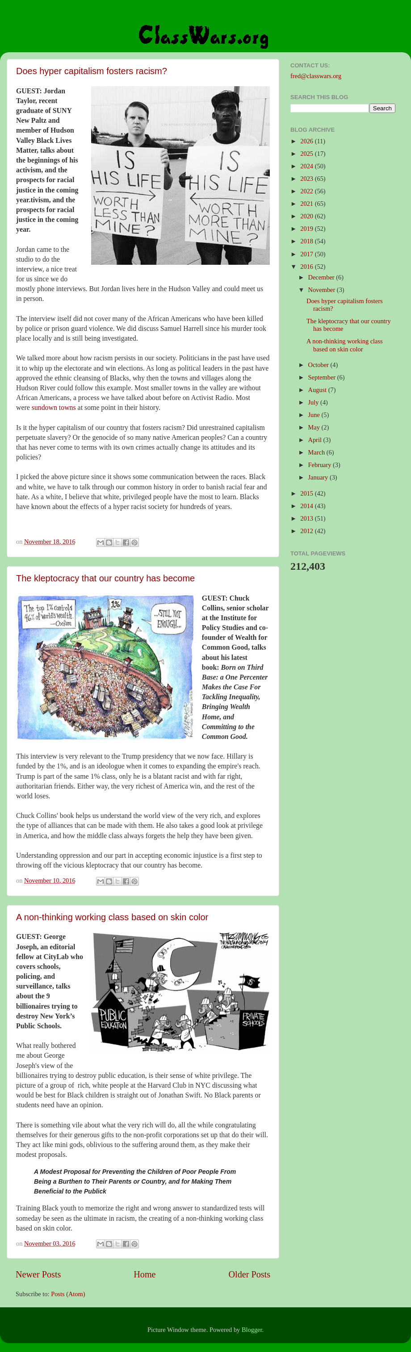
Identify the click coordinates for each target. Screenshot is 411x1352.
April (315, 439)
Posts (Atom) (68, 1294)
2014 (307, 505)
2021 (307, 203)
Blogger (252, 1329)
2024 (307, 166)
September (322, 377)
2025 (307, 153)
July (314, 402)
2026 (307, 141)
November (322, 289)
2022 (307, 191)
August (318, 389)
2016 (307, 266)
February (320, 464)
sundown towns (54, 407)
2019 (307, 228)
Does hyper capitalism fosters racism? (91, 71)
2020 (307, 216)
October (319, 364)
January (319, 477)
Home (144, 1274)
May (315, 427)
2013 (307, 518)
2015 (307, 493)
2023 (307, 178)
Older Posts (249, 1274)
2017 (307, 254)
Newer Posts (38, 1274)
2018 (307, 241)
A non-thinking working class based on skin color (112, 917)
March (317, 452)
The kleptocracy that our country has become (105, 578)
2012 (307, 530)
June (315, 414)
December (322, 277)
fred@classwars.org (315, 75)
